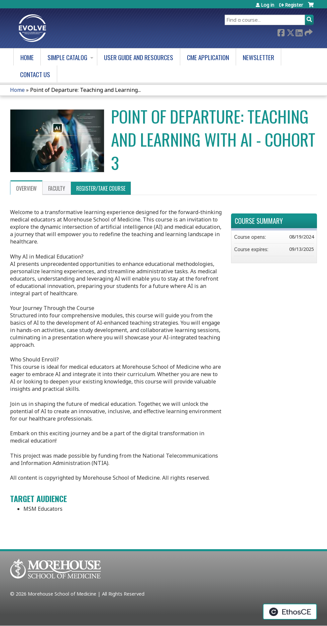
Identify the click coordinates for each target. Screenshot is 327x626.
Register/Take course (100, 188)
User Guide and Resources (138, 57)
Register (294, 5)
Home (27, 57)
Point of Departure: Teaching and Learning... (85, 90)
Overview (26, 188)
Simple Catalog (67, 57)
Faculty (56, 188)
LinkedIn (299, 32)
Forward (308, 32)
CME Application (208, 57)
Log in (267, 5)
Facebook (281, 32)
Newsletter (258, 57)
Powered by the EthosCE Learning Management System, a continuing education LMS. (290, 612)
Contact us (35, 74)
